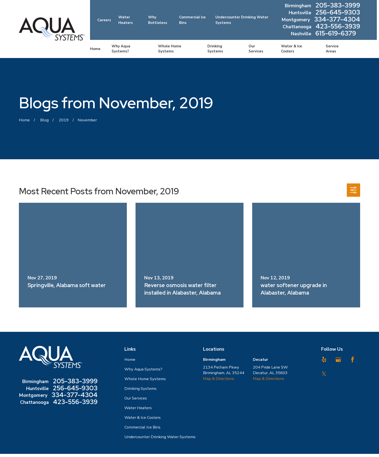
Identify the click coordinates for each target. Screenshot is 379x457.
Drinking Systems (140, 388)
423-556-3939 (338, 26)
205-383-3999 (337, 5)
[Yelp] (324, 359)
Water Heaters (138, 408)
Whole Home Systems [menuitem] (169, 49)
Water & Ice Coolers (142, 417)
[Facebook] (352, 359)
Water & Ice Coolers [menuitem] (291, 49)
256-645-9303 (337, 12)
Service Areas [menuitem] (332, 49)
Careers (104, 20)
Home (129, 359)
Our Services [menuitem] (256, 49)
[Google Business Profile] (338, 359)
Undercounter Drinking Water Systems (160, 437)
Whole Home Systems (145, 379)
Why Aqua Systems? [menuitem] (121, 49)
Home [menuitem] (95, 48)
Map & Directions (218, 378)
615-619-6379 (335, 33)
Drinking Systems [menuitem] (215, 49)
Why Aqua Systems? (143, 369)
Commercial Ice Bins (142, 427)
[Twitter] (324, 374)
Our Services (135, 398)
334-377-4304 (337, 19)
